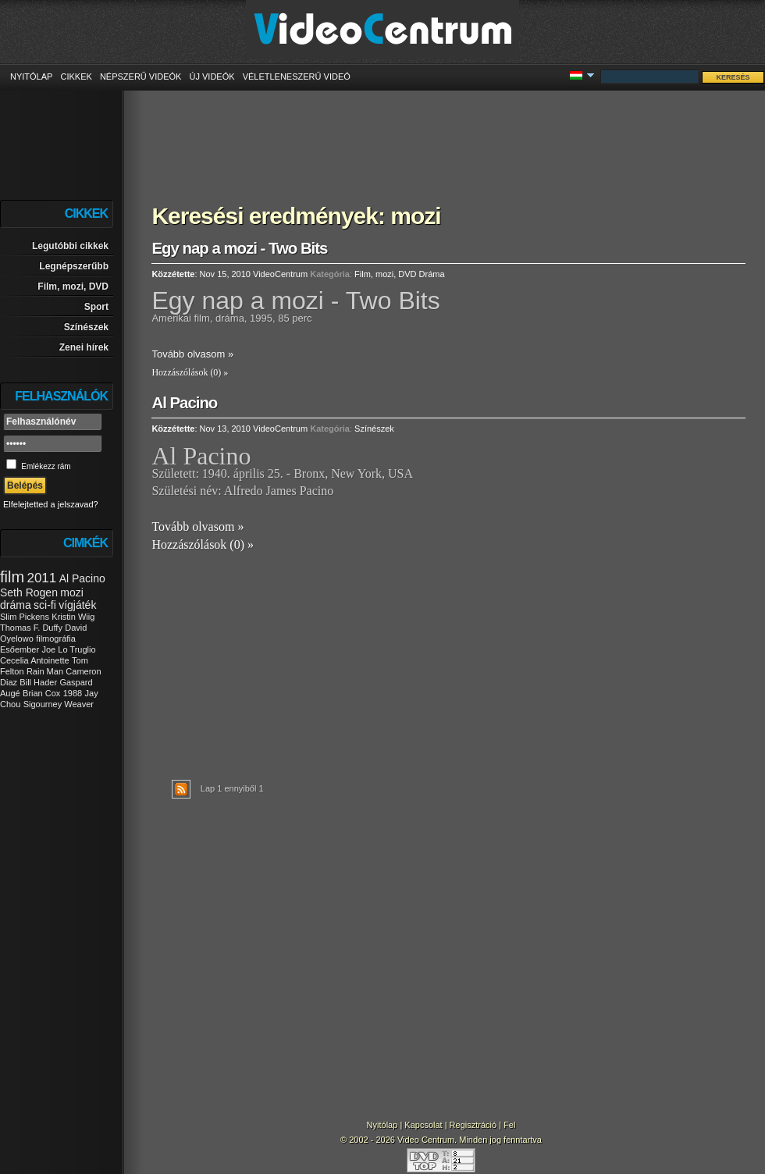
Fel (509, 1125)
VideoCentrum (280, 274)
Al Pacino (82, 578)
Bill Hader (38, 682)
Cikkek (75, 76)
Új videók (211, 76)
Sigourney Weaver (58, 704)
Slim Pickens (24, 616)
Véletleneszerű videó (296, 76)
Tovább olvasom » (192, 354)
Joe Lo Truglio (68, 649)
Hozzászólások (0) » (189, 372)
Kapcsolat (423, 1125)
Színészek (86, 327)
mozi (72, 592)
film (12, 576)
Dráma (432, 274)
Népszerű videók (141, 76)
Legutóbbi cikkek (70, 245)
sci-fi (45, 605)
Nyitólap (31, 76)
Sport (96, 306)
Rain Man (45, 671)
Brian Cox (41, 693)
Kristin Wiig (73, 616)
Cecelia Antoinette (34, 660)
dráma (15, 605)
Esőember (19, 649)
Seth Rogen (29, 592)
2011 (41, 578)
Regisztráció (473, 1125)
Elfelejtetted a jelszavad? (50, 504)
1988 (72, 693)
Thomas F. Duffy (31, 627)
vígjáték (77, 605)
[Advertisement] (449, 136)
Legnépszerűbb (74, 266)
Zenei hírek (84, 347)
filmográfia (56, 638)
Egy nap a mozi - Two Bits (239, 248)
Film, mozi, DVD (73, 286)
